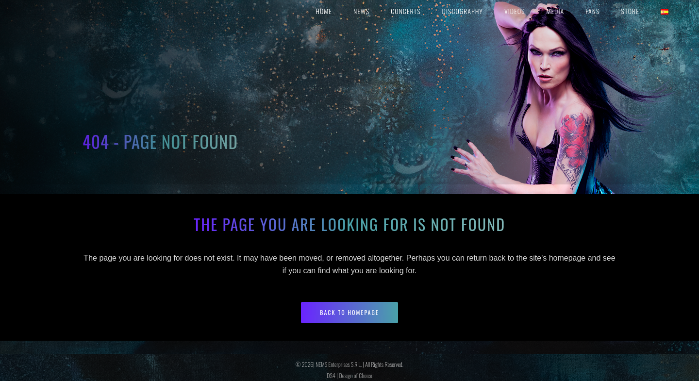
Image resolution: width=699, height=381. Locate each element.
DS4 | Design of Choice (349, 375)
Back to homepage (349, 312)
